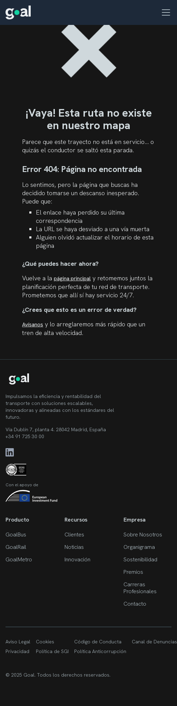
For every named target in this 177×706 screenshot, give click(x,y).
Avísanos (32, 324)
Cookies (45, 642)
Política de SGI (52, 651)
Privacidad (17, 651)
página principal (72, 278)
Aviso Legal (18, 642)
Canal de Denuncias (154, 642)
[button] (164, 12)
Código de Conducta (97, 642)
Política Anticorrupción (100, 651)
